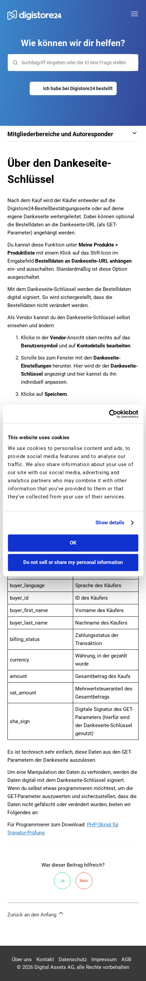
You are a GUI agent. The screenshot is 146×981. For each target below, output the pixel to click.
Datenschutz (73, 959)
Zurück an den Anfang (35, 914)
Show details (109, 523)
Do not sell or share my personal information (73, 562)
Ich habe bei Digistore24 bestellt (78, 88)
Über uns (22, 959)
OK (73, 543)
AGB (126, 959)
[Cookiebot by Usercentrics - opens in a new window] (108, 414)
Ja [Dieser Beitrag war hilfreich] (62, 880)
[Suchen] (73, 62)
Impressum (104, 959)
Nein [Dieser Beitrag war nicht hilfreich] (84, 880)
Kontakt (45, 959)
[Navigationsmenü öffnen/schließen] (134, 14)
